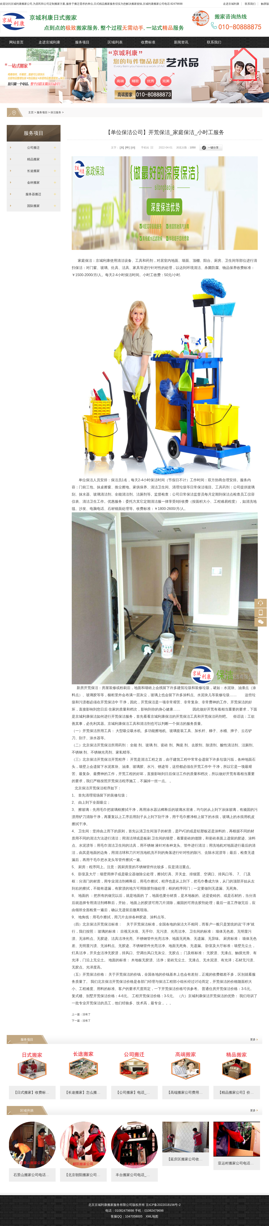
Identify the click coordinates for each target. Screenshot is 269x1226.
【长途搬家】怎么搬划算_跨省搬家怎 (94, 1092)
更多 (253, 1039)
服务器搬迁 (31, 194)
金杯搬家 (32, 182)
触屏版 (265, 3)
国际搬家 (32, 206)
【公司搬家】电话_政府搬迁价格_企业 (146, 1092)
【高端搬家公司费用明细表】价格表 (195, 1092)
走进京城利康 (231, 3)
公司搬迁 (32, 147)
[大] (122, 147)
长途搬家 (32, 171)
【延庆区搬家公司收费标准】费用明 (195, 1159)
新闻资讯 (181, 42)
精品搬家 (32, 159)
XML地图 (151, 1216)
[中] (127, 147)
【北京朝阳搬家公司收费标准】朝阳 (93, 1175)
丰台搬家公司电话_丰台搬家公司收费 (145, 1175)
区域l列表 (115, 42)
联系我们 (250, 3)
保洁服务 (55, 112)
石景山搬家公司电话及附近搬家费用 (42, 1175)
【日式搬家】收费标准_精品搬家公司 (43, 1092)
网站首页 (16, 42)
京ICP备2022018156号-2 (163, 1205)
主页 (31, 112)
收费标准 (148, 42)
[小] (133, 147)
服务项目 (82, 42)
